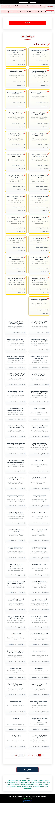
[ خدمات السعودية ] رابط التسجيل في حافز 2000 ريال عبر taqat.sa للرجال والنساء (15, 416)
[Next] (11, 768)
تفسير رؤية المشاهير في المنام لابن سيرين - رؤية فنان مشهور (39, 157)
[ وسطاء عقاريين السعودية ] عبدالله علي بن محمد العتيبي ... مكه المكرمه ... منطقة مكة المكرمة (15, 327)
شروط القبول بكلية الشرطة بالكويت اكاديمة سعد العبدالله (39, 72)
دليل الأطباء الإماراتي (11, 795)
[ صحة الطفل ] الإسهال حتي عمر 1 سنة (39, 732)
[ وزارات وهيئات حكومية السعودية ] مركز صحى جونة (39, 363)
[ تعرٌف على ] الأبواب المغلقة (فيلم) (39, 221)
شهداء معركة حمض (36, 11)
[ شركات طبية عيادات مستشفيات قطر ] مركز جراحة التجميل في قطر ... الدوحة (27, 5)
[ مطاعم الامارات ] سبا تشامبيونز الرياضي (39, 592)
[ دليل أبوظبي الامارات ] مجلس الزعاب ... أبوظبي (39, 749)
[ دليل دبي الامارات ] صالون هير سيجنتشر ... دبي (39, 327)
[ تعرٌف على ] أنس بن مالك (39, 242)
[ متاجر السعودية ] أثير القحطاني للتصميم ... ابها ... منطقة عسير (15, 610)
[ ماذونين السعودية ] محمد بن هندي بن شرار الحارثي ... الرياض (15, 283)
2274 (16, 768)
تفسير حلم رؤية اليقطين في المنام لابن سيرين (15, 51)
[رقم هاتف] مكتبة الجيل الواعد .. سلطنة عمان (15, 539)
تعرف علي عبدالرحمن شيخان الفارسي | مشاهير (39, 380)
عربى (32, 794)
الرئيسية (27, 22)
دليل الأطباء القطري (19, 797)
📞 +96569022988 (27, 811)
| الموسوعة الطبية (39, 680)
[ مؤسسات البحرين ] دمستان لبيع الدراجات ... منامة (16, 262)
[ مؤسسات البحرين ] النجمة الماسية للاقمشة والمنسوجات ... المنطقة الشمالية (15, 522)
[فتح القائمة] (1, 2)
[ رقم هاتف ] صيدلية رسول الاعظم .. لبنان (15, 200)
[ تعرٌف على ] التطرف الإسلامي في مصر (39, 645)
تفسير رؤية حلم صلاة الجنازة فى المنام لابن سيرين (39, 115)
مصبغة (24, 794)
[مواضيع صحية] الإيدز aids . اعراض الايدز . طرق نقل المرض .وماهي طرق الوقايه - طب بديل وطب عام (16, 433)
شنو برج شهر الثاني (26, 11)
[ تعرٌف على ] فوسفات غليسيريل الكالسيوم (16, 398)
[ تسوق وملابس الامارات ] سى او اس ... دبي (15, 697)
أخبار (48, 795)
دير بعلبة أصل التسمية (39, 415)
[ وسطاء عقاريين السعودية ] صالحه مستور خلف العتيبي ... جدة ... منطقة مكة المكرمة (16, 380)
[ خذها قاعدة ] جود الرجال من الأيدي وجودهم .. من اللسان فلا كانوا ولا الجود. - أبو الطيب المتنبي (39, 451)
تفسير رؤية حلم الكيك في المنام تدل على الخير (16, 136)
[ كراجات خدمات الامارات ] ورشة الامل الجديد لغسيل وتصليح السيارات (39, 557)
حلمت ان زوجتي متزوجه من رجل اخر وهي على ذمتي (15, 157)
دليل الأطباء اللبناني (38, 799)
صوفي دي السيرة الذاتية (16, 72)
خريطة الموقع (27, 814)
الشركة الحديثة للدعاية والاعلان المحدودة (39, 539)
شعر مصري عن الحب (6, 11)
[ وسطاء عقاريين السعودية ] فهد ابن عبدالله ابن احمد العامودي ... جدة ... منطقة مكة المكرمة (39, 283)
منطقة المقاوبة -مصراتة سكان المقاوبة (39, 94)
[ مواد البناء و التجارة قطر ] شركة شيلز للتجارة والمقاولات (16, 557)
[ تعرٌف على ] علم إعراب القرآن (39, 521)
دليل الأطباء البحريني (31, 797)
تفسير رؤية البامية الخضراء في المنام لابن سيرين (39, 136)
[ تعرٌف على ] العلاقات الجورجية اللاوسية (39, 697)
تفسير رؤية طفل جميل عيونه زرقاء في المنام (39, 179)
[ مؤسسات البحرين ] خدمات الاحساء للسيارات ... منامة (15, 451)
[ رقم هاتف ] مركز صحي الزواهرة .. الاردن (39, 200)
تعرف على (46, 794)
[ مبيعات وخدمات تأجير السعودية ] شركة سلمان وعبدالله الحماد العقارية (16, 663)
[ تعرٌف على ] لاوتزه (16, 749)
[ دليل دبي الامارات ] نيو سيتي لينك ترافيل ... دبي (39, 628)
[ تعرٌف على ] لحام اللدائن (16, 680)
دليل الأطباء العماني (42, 797)
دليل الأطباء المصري (15, 799)
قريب (35, 794)
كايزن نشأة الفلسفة (39, 468)
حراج (20, 794)
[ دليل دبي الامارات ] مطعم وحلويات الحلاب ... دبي (15, 575)
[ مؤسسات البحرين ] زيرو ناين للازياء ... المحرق (39, 714)
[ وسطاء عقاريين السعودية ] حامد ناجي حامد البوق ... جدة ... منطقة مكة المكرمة (39, 398)
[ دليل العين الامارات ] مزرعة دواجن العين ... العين (15, 486)
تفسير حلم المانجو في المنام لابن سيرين (16, 115)
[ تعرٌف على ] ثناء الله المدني (39, 485)
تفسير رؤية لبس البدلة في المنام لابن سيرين (16, 179)
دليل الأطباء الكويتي (36, 795)
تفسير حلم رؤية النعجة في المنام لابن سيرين (39, 51)
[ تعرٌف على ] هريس (15, 644)
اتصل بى (40, 794)
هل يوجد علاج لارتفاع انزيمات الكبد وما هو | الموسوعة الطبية (16, 504)
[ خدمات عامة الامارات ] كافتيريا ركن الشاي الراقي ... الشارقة (16, 628)
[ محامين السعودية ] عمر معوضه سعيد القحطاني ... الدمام (39, 433)
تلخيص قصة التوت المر (16, 713)
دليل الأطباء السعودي (24, 795)
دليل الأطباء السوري (27, 799)
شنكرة (18, 11)
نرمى (28, 794)
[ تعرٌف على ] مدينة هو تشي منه (39, 574)
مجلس (44, 795)
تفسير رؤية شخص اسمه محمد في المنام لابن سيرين (16, 94)
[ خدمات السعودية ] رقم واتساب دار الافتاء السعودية (39, 304)
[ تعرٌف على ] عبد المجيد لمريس (15, 242)
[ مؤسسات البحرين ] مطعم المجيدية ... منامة (39, 504)
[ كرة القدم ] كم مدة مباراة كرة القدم (15, 221)
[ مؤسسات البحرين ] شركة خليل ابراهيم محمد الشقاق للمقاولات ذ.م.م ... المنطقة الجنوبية (15, 469)
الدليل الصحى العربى (12, 794)
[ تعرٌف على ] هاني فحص (39, 662)
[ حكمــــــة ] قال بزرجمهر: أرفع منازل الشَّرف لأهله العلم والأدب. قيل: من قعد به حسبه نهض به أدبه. (16, 592)
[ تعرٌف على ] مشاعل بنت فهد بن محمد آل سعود (39, 262)
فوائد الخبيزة (15, 731)
